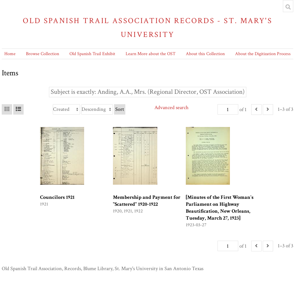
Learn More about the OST (150, 54)
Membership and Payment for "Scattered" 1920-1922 (146, 201)
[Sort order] (97, 109)
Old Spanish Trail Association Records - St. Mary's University (147, 28)
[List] (18, 109)
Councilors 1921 (57, 197)
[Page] (228, 109)
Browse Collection (42, 54)
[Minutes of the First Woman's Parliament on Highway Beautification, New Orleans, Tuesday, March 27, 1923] (220, 207)
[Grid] (7, 109)
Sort (119, 109)
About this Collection (205, 54)
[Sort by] (66, 109)
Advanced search (171, 107)
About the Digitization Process (263, 54)
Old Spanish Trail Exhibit (92, 54)
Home (10, 54)
